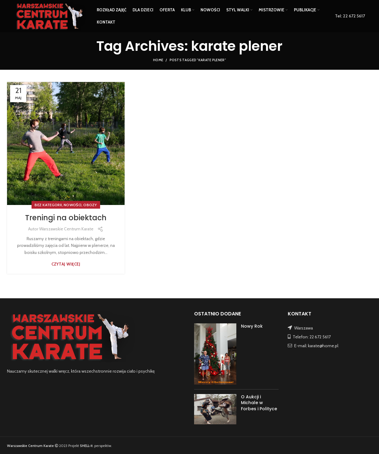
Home (158, 60)
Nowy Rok (252, 326)
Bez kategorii (48, 205)
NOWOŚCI (72, 205)
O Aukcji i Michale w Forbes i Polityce (259, 403)
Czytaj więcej (66, 264)
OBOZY (90, 205)
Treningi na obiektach (66, 218)
